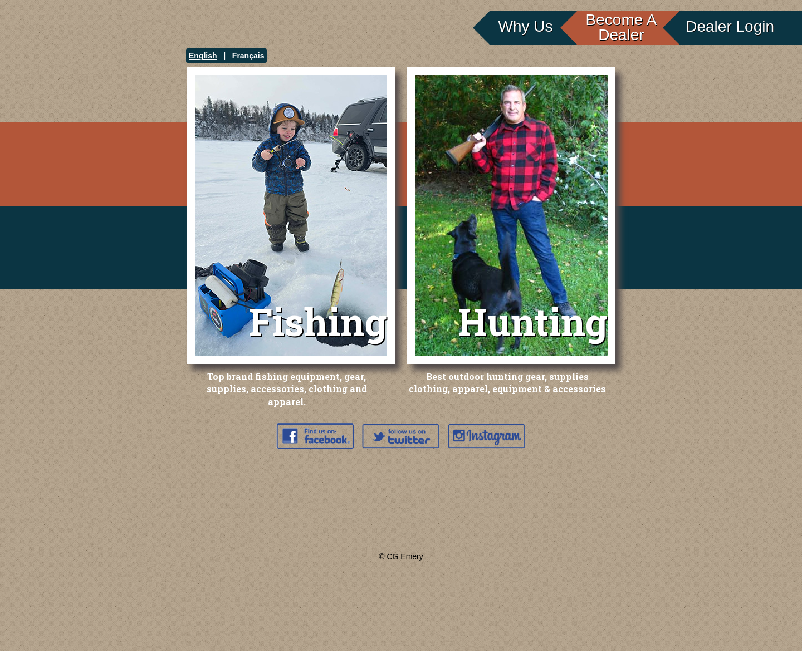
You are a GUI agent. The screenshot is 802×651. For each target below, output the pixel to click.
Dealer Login (730, 26)
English (203, 55)
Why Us (525, 26)
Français (248, 55)
